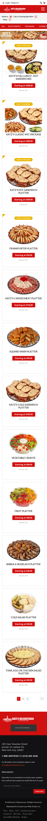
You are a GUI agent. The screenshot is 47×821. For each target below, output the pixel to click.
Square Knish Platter (23, 351)
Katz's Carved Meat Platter (23, 298)
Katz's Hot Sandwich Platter (23, 191)
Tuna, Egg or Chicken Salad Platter (23, 672)
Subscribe (39, 791)
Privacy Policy (27, 814)
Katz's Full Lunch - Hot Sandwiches (23, 77)
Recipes (24, 817)
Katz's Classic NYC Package (23, 134)
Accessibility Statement (11, 817)
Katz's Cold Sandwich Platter (23, 406)
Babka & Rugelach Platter (23, 564)
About (11, 811)
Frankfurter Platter (23, 248)
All (3, 26)
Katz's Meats (14, 26)
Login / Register (10, 3)
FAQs (7, 20)
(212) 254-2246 (30, 756)
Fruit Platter (23, 511)
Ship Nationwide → (23, 728)
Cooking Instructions (28, 811)
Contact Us (7, 814)
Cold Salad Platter (23, 617)
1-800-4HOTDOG (10, 756)
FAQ (17, 811)
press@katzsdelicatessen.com (13, 765)
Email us (7, 16)
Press (5, 811)
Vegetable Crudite (23, 457)
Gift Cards (17, 814)
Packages (29, 26)
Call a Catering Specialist (25, 16)
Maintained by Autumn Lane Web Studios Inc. (23, 806)
